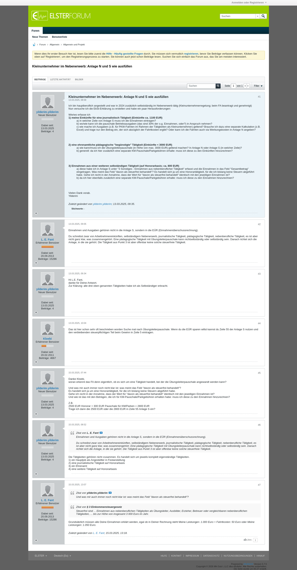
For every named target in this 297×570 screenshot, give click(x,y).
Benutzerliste (59, 37)
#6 (259, 425)
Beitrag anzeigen (101, 433)
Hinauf (261, 556)
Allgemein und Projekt (74, 44)
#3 (259, 273)
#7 (259, 485)
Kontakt (176, 556)
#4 (259, 323)
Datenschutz (211, 556)
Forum (43, 44)
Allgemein (54, 44)
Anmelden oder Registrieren (249, 2)
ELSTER (41, 555)
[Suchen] (240, 16)
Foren (36, 30)
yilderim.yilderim (47, 112)
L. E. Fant (47, 239)
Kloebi (47, 338)
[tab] (40, 79)
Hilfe (164, 556)
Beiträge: (46, 131)
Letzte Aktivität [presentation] (60, 79)
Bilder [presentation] (79, 79)
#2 (259, 224)
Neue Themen (40, 37)
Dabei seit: (47, 125)
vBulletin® (248, 564)
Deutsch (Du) (62, 555)
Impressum (192, 556)
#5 (259, 373)
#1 (259, 96)
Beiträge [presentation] (40, 79)
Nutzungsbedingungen (238, 556)
